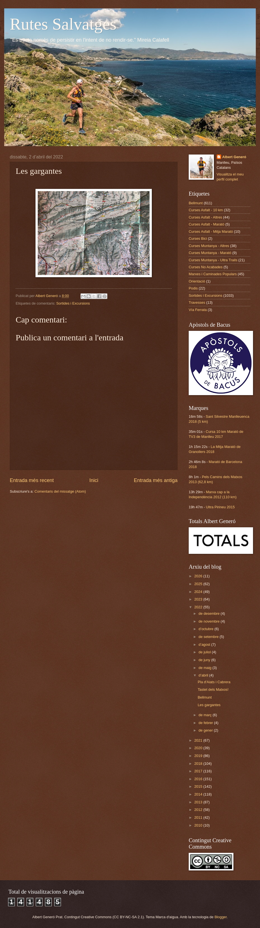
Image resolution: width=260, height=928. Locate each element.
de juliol (205, 652)
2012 (198, 810)
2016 (198, 779)
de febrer (206, 723)
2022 (198, 607)
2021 (198, 740)
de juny (204, 660)
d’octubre (206, 629)
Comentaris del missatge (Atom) (60, 491)
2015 (198, 786)
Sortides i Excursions (73, 303)
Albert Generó (234, 157)
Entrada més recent (32, 480)
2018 (198, 763)
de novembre (209, 621)
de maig (205, 668)
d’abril (203, 675)
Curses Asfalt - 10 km (206, 210)
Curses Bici (198, 238)
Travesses (197, 302)
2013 (198, 802)
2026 (198, 576)
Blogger (220, 917)
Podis (193, 288)
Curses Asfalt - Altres (205, 217)
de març (205, 715)
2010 (198, 825)
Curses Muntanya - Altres (209, 246)
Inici (93, 480)
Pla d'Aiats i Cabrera (214, 682)
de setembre (208, 637)
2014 (198, 794)
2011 (198, 817)
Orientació (197, 281)
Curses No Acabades (206, 267)
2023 (198, 599)
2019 (198, 756)
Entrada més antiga (156, 480)
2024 (198, 592)
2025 (198, 584)
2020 (198, 748)
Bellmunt (196, 203)
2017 (198, 771)
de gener (206, 730)
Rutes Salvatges (63, 24)
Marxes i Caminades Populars (213, 274)
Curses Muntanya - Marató (210, 253)
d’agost (204, 644)
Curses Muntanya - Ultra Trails (213, 260)
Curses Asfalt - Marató (206, 224)
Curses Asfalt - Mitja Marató (211, 231)
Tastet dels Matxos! (213, 689)
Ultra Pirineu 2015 (220, 507)
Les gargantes (209, 705)
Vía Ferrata (198, 310)
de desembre (209, 613)
